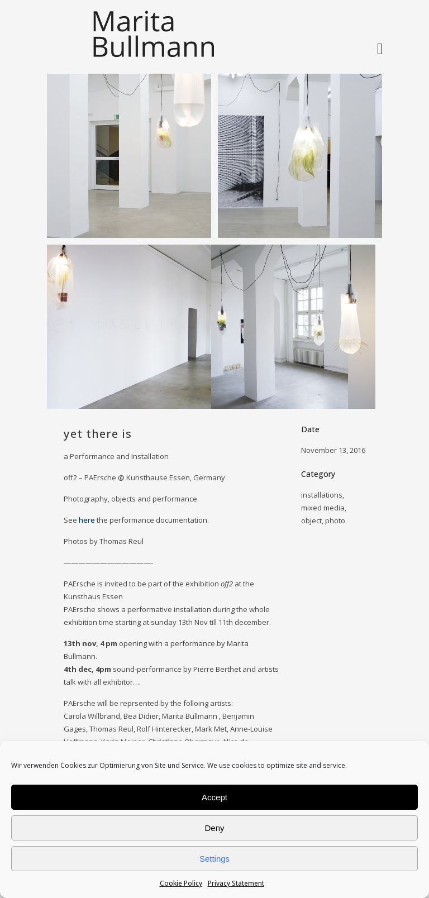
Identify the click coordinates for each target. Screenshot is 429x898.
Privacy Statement (236, 883)
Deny (214, 828)
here (87, 520)
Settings (214, 858)
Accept (214, 797)
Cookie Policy (181, 883)
